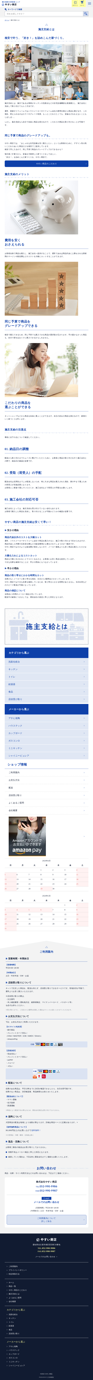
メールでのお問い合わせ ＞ (46, 1257)
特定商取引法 (14, 1274)
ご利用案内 (14, 772)
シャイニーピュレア (18, 755)
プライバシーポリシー (18, 1270)
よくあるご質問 (16, 803)
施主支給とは (14, 1294)
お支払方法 (14, 780)
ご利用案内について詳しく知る (46, 1219)
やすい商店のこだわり (46, 164)
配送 (11, 788)
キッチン (13, 669)
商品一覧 (12, 1286)
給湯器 (11, 684)
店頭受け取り (15, 699)
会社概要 (13, 810)
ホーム (7, 20)
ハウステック (15, 725)
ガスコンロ (14, 740)
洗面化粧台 (14, 662)
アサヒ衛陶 (14, 718)
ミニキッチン (15, 748)
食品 (10, 691)
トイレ (11, 677)
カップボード (16, 733)
